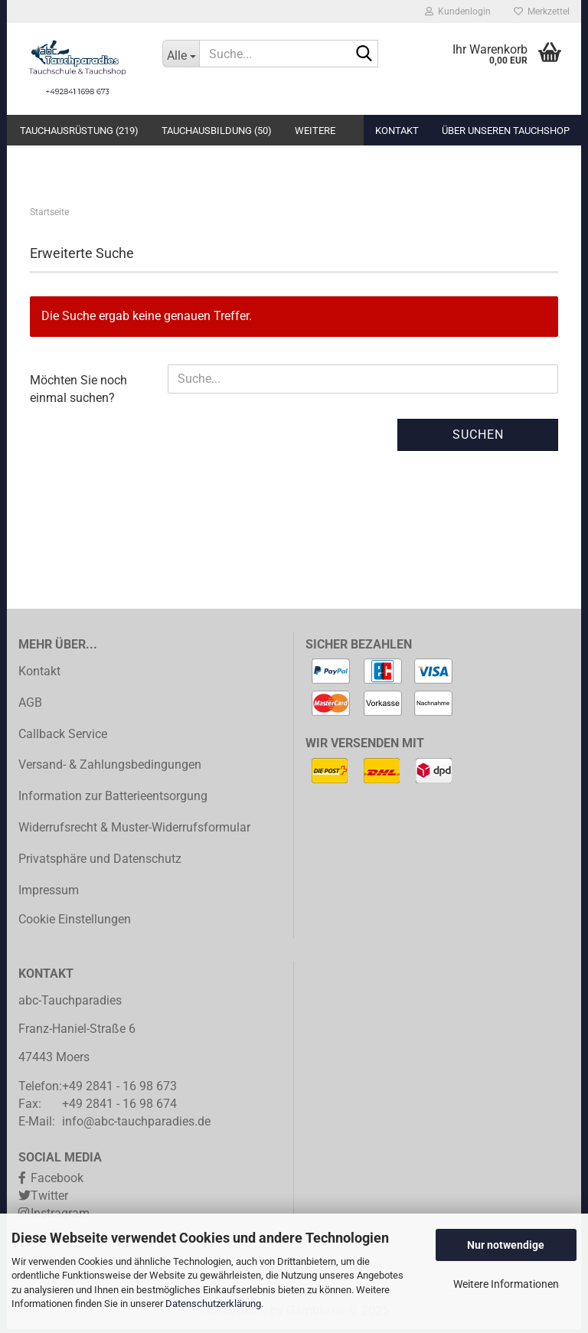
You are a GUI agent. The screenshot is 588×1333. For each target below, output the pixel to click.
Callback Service (62, 737)
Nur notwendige (505, 1245)
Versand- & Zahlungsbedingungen (109, 768)
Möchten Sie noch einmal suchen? (78, 392)
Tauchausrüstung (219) (79, 130)
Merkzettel (542, 11)
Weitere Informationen (506, 1284)
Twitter (49, 1199)
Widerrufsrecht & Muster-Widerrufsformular (134, 831)
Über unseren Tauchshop (506, 130)
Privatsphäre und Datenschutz (99, 861)
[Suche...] (180, 53)
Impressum (48, 893)
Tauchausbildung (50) (217, 130)
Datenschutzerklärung (213, 1303)
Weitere (315, 130)
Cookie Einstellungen (74, 923)
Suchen (478, 437)
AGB (30, 705)
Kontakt (397, 130)
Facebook (57, 1182)
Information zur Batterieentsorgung (112, 799)
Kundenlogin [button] (458, 11)
